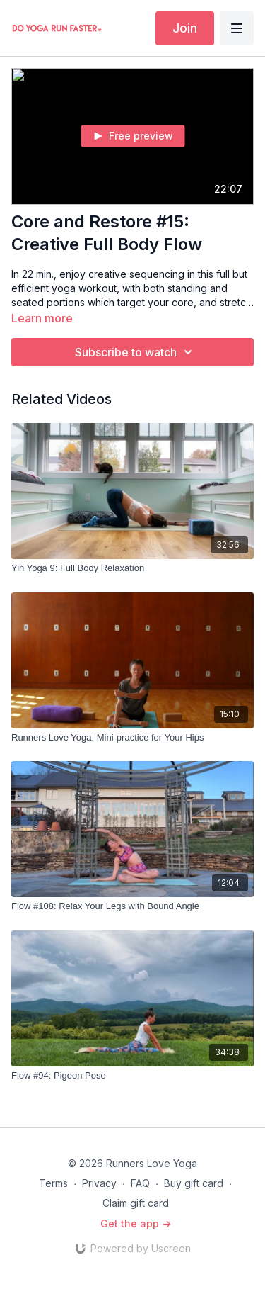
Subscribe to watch (135, 352)
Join (184, 28)
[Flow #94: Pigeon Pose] (132, 1076)
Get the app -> (135, 1223)
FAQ (140, 1183)
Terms (53, 1183)
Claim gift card (135, 1203)
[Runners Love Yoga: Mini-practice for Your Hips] (132, 738)
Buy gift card (193, 1183)
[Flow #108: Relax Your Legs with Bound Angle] (132, 906)
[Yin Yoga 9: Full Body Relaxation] (132, 568)
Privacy (99, 1183)
